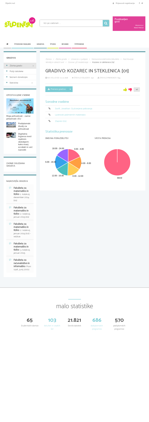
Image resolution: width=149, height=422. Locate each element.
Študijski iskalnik (22, 44)
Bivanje (65, 44)
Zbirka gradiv (14, 66)
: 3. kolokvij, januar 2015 (19, 248)
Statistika (20, 83)
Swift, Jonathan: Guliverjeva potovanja (73, 108)
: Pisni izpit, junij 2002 (20, 265)
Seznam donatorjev (17, 77)
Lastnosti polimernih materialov (70, 115)
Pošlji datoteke (14, 71)
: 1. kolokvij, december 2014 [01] (19, 194)
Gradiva (40, 44)
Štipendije (79, 44)
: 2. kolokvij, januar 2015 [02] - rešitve (20, 230)
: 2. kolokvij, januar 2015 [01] (19, 212)
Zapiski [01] (60, 121)
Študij (53, 44)
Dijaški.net (10, 3)
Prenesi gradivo (57, 89)
